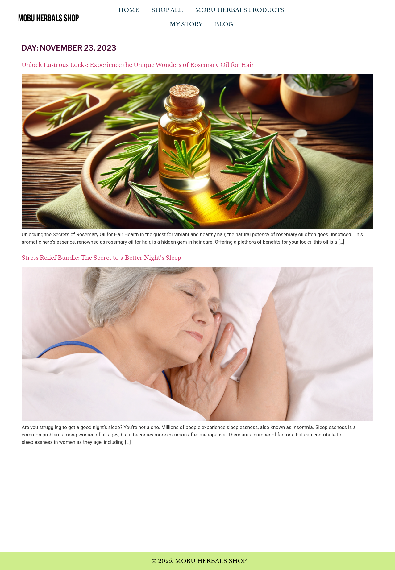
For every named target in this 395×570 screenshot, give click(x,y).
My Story (186, 24)
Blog (224, 24)
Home (128, 10)
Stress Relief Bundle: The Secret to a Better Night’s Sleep (101, 257)
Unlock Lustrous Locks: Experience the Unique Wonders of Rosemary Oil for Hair (138, 65)
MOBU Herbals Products (239, 10)
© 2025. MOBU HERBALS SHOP (199, 561)
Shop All (167, 10)
